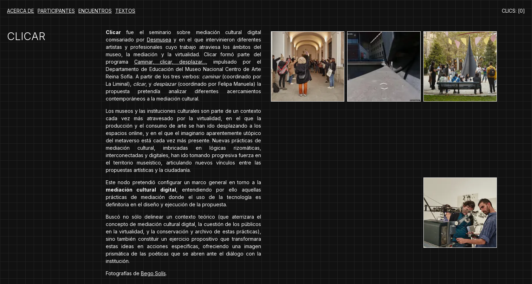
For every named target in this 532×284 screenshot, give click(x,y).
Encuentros (95, 11)
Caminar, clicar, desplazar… (170, 62)
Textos (125, 11)
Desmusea (159, 40)
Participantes (56, 11)
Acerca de (20, 11)
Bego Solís (153, 273)
